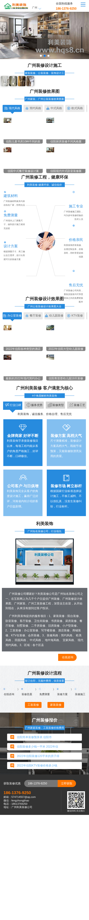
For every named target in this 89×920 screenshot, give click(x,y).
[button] (41, 56)
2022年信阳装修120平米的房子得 (38, 861)
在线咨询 (67, 755)
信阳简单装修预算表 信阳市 (34, 842)
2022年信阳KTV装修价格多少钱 (37, 870)
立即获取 (66, 888)
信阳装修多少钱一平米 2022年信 (37, 851)
